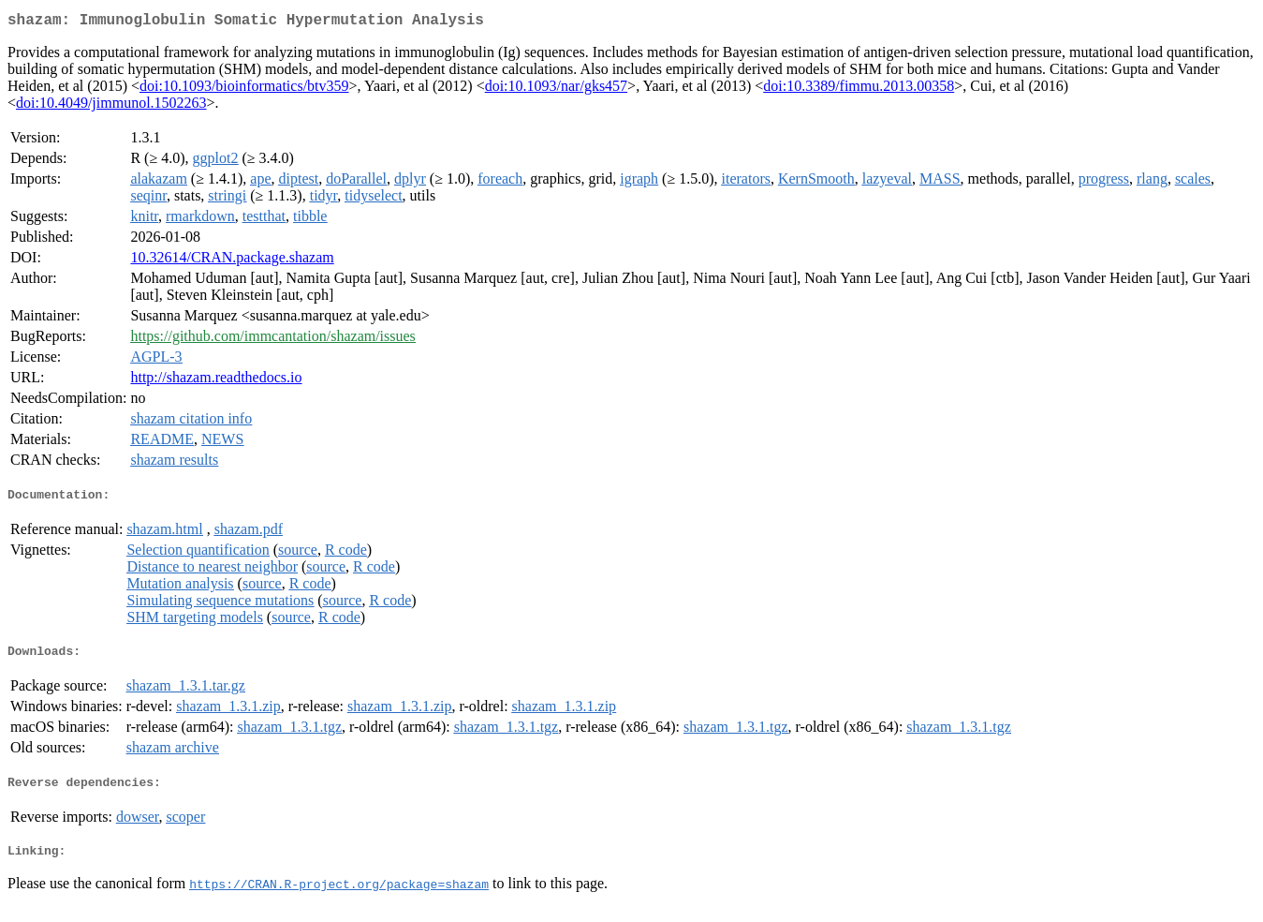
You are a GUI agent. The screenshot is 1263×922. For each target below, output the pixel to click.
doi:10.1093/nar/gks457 (556, 89)
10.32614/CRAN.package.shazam (231, 261)
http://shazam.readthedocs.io (215, 381)
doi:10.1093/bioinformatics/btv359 (244, 89)
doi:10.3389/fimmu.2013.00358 (858, 89)
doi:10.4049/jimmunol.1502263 (111, 106)
